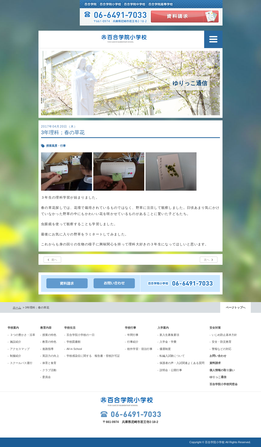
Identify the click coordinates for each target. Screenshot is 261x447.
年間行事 (132, 334)
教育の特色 (49, 341)
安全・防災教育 (221, 341)
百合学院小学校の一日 (81, 334)
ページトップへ (235, 307)
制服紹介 (15, 355)
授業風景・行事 (56, 145)
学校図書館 (74, 341)
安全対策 (215, 327)
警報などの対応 (221, 348)
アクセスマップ (20, 348)
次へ (207, 259)
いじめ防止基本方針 (224, 334)
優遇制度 (165, 348)
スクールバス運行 (21, 362)
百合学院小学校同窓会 (224, 384)
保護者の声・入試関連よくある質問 (182, 362)
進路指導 (48, 348)
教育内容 (45, 327)
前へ (54, 259)
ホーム (17, 307)
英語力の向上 (50, 355)
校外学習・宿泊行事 (139, 348)
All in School (74, 348)
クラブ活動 (49, 370)
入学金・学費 (168, 341)
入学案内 (163, 327)
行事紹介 (132, 341)
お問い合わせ (218, 355)
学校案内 (13, 327)
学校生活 (69, 327)
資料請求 (215, 362)
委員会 (46, 377)
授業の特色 (49, 334)
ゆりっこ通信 (218, 377)
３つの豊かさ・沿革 (22, 334)
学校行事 (130, 327)
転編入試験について (172, 355)
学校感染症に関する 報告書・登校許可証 (93, 355)
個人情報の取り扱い (222, 370)
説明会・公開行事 (171, 370)
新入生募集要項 (169, 334)
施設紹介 (15, 341)
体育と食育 (49, 362)
